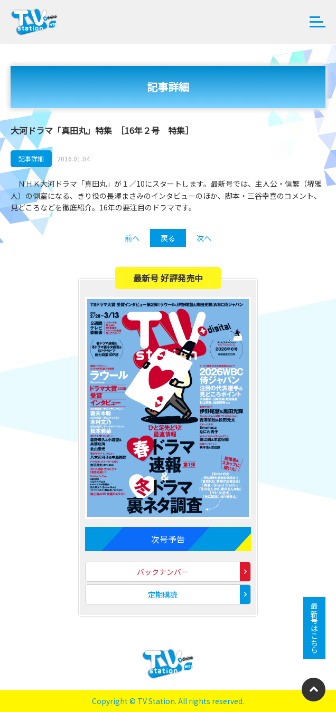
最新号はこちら (314, 628)
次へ (204, 238)
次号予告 (168, 539)
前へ (132, 238)
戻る (168, 238)
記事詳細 (31, 158)
